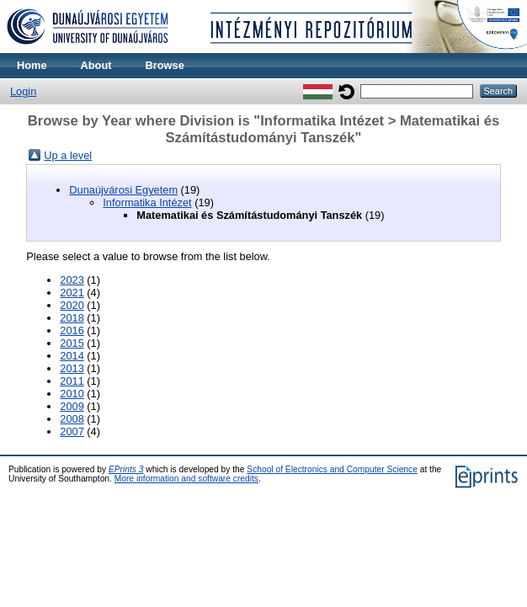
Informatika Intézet (147, 202)
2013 (71, 368)
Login (23, 91)
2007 (71, 431)
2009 (71, 406)
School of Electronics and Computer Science (332, 469)
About (96, 65)
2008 (71, 419)
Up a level (68, 155)
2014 (71, 355)
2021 (71, 292)
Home (32, 65)
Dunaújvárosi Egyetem (123, 190)
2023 (71, 280)
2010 (71, 393)
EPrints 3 (126, 469)
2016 (71, 330)
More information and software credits (186, 478)
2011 (71, 381)
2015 (71, 343)
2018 (71, 317)
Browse (165, 65)
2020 (71, 305)
